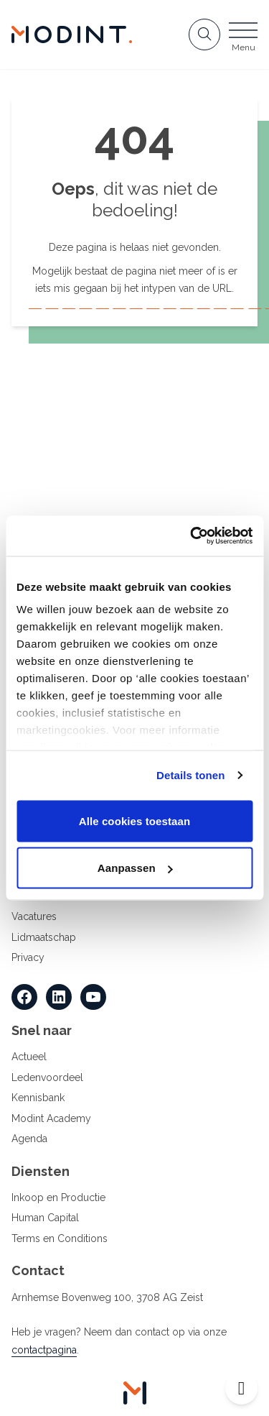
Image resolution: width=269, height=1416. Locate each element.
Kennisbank (38, 1097)
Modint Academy (51, 1118)
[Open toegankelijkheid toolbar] (241, 1388)
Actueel (29, 1056)
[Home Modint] (71, 34)
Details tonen (190, 775)
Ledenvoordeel (47, 1077)
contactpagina (44, 1350)
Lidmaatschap (43, 937)
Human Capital (45, 1217)
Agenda (29, 1138)
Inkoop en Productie (58, 1197)
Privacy (27, 957)
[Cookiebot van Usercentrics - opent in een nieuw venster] (192, 536)
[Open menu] (243, 39)
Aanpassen (135, 868)
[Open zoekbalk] (204, 34)
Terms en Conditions (59, 1238)
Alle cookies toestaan (135, 820)
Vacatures (34, 916)
